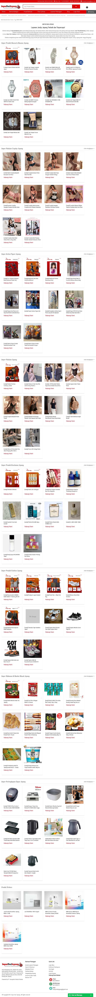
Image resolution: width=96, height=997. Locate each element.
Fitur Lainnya (42, 11)
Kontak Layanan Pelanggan (31, 965)
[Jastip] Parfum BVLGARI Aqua (31, 522)
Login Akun (77, 11)
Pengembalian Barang (30, 973)
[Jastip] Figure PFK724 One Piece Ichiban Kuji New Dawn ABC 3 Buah (74, 312)
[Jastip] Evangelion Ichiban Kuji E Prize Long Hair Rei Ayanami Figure (53, 312)
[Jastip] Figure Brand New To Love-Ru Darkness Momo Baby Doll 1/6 (73, 280)
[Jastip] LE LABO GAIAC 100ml (73, 522)
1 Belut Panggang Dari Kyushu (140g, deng (56, 15)
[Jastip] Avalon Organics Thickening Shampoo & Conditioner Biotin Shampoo (73, 491)
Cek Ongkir (51, 969)
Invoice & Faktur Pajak (30, 975)
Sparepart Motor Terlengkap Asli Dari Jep (76, 15)
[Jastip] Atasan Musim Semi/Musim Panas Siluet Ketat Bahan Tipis (52, 418)
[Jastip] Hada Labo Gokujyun (31, 489)
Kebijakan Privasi (29, 969)
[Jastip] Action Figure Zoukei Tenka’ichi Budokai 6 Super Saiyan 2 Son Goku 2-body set (31, 345)
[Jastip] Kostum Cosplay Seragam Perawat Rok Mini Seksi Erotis (12, 207)
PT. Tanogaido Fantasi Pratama (15, 979)
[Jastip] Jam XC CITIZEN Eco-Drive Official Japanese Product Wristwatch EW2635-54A (73, 69)
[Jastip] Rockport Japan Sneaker (32, 595)
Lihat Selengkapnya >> (89, 43)
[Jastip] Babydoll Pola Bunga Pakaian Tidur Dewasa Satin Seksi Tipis (32, 418)
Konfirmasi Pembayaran (54, 967)
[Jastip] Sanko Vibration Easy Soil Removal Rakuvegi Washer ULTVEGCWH (53, 807)
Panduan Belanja (29, 971)
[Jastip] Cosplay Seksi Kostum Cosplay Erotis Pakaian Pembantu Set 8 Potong (32, 207)
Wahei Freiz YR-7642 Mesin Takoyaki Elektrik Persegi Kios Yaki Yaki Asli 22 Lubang (11, 873)
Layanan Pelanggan (56, 11)
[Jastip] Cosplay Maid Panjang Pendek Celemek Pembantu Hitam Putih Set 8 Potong (32, 239)
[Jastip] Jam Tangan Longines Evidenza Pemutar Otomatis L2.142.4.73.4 (31, 69)
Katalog (91, 12)
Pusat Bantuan (29, 11)
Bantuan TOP (28, 977)
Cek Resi (51, 971)
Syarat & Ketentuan (29, 967)
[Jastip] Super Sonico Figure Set (32, 311)
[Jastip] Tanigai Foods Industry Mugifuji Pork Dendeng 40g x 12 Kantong (53, 734)
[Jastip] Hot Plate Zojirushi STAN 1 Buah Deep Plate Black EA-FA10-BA (12, 840)
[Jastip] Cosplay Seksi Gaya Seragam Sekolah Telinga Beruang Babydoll (52, 174)
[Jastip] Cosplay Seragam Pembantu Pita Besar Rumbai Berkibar (52, 207)
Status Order (57, 1)
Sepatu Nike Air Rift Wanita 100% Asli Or (36, 15)
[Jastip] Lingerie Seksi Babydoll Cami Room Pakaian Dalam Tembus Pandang (73, 174)
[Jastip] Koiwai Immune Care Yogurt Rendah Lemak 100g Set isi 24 (32, 767)
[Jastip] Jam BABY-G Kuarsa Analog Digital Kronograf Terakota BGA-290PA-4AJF (31, 101)
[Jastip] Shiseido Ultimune (10, 489)
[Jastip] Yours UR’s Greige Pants (32, 449)
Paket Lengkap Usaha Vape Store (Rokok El (17, 15)
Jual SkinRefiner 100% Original (31, 911)
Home (3, 11)
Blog (68, 11)
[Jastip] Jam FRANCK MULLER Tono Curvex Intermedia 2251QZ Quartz (53, 69)
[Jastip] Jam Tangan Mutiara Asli (12, 132)
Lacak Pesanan (52, 973)
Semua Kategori (14, 11)
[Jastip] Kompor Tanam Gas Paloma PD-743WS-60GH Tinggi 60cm (31, 807)
